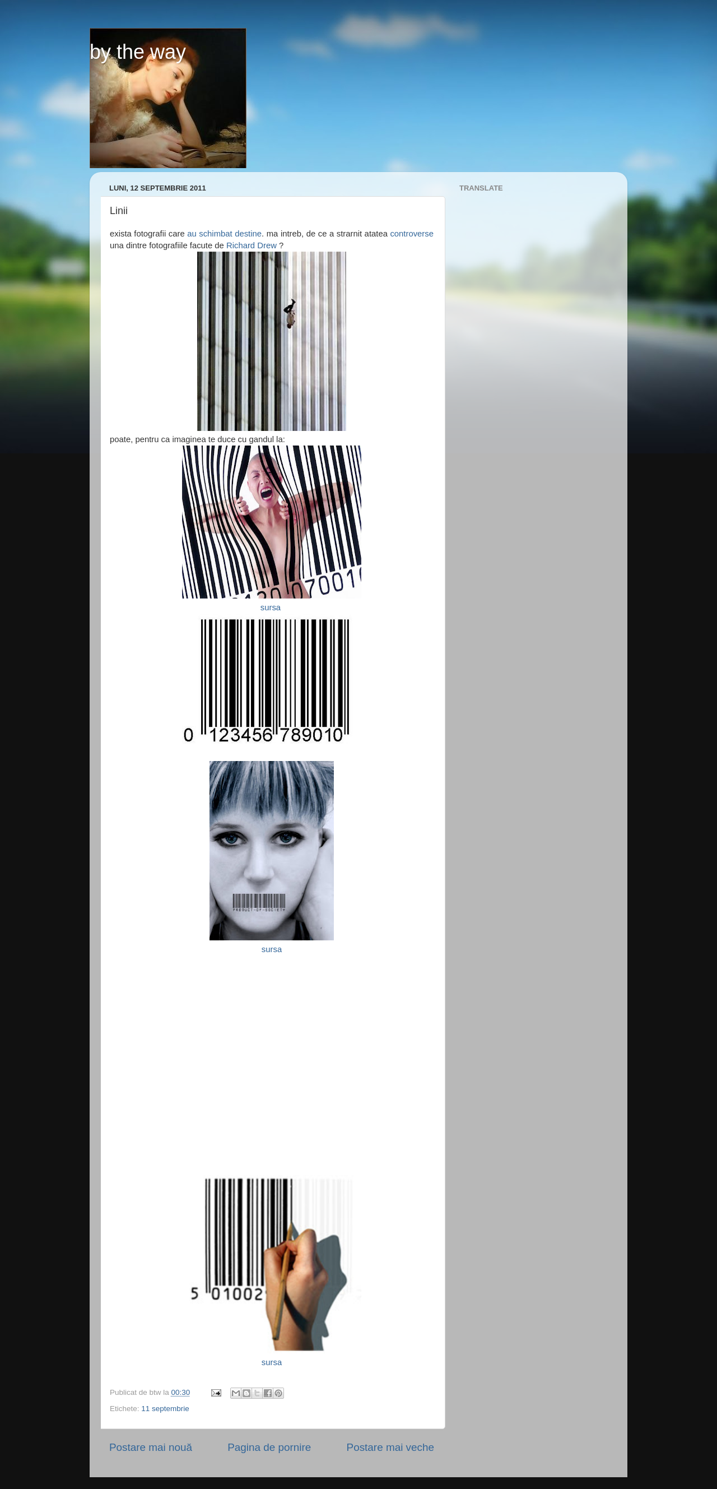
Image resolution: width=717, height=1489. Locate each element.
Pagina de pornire (269, 1447)
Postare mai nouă (150, 1447)
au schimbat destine (224, 233)
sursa (271, 607)
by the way (138, 51)
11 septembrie (165, 1408)
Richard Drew (250, 245)
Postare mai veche (390, 1447)
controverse (412, 233)
